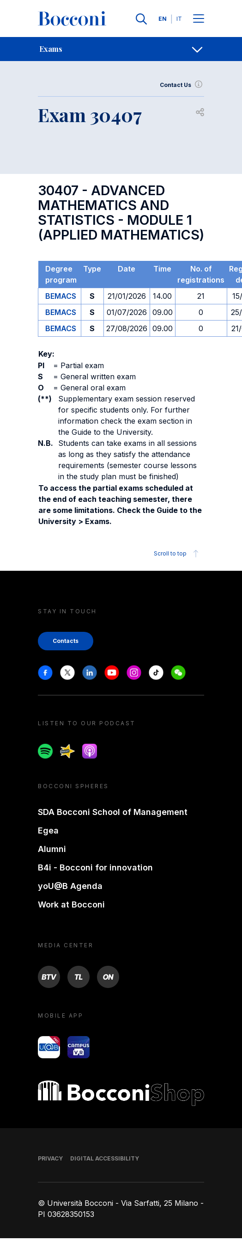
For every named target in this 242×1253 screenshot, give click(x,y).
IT (179, 18)
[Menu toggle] (198, 19)
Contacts (66, 640)
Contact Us (182, 85)
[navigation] (121, 49)
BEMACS (60, 296)
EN (162, 18)
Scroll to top (177, 553)
